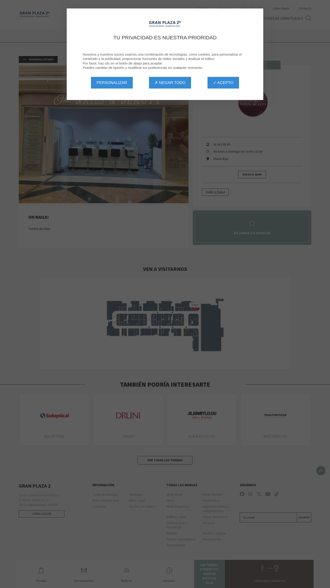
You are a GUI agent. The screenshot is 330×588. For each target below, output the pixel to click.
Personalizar (112, 82)
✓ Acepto (223, 82)
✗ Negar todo (170, 82)
